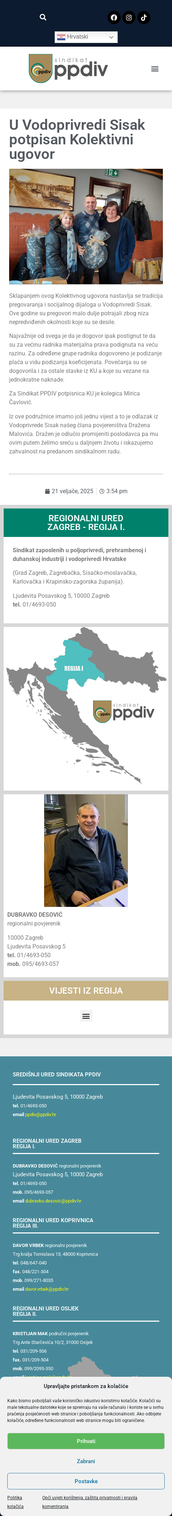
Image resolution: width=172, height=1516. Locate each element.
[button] (43, 17)
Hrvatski (72, 37)
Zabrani (86, 1461)
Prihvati (86, 1441)
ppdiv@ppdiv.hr (40, 1114)
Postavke (86, 1481)
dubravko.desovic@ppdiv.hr (53, 1201)
